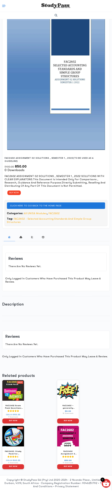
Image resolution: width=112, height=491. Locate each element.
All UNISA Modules (35, 213)
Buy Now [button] (13, 421)
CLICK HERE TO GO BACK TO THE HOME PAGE (36, 205)
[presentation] (9, 237)
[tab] (9, 237)
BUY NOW (14, 192)
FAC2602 (54, 213)
